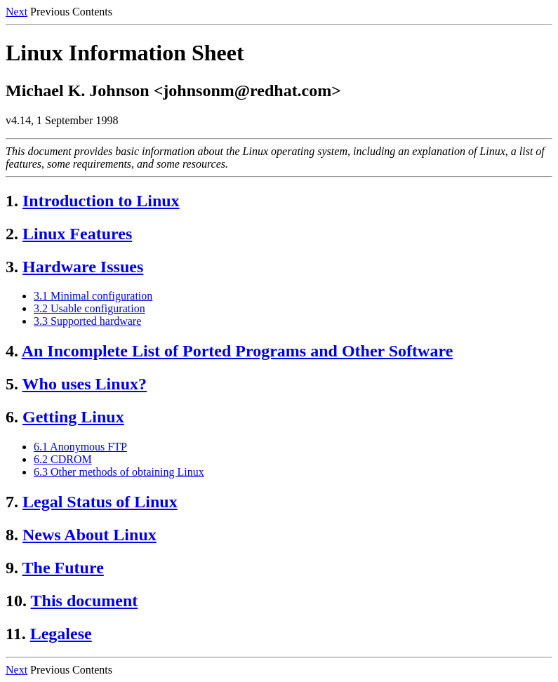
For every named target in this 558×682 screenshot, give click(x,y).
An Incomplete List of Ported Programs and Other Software (237, 351)
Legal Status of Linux (100, 502)
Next (16, 12)
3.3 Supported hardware (87, 321)
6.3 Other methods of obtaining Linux (119, 472)
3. (12, 267)
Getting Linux (73, 417)
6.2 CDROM (63, 459)
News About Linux (89, 535)
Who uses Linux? (84, 384)
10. (16, 600)
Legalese (61, 633)
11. (16, 633)
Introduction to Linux (101, 201)
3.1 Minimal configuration (93, 296)
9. (12, 568)
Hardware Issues (82, 267)
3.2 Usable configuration (89, 308)
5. (12, 384)
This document (84, 600)
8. (12, 535)
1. (12, 201)
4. (12, 351)
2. (12, 234)
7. (12, 502)
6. (12, 417)
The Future (63, 568)
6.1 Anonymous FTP (80, 447)
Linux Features (77, 234)
